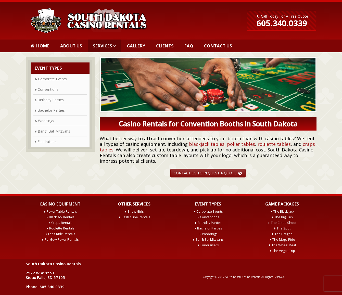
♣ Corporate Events (51, 78)
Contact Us (218, 46)
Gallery (136, 46)
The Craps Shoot (283, 223)
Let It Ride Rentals (61, 234)
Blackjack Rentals (61, 217)
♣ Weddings (44, 120)
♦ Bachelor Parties (50, 110)
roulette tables (274, 144)
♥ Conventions (46, 89)
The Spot (283, 228)
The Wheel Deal (284, 245)
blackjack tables (206, 144)
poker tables (241, 144)
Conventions (209, 217)
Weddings (210, 234)
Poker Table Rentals (62, 211)
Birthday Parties (210, 223)
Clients (165, 46)
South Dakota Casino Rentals (242, 277)
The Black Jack (283, 211)
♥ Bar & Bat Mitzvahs (52, 131)
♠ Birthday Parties (49, 99)
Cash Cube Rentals (135, 217)
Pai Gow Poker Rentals (62, 239)
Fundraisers (209, 245)
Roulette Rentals (61, 228)
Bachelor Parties (209, 228)
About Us (71, 46)
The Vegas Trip (283, 251)
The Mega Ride (283, 239)
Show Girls (136, 211)
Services (102, 46)
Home (40, 46)
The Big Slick (283, 217)
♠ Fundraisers (46, 141)
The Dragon (284, 234)
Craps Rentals (61, 223)
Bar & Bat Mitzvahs (210, 239)
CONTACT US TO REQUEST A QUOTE (208, 173)
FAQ (188, 46)
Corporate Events (209, 211)
